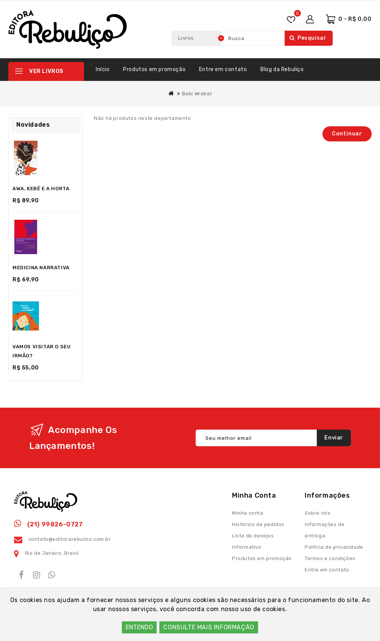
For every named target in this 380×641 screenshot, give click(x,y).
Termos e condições (330, 558)
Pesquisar (308, 38)
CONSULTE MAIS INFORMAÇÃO (208, 627)
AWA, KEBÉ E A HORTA (40, 188)
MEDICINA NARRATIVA (41, 267)
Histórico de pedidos (258, 524)
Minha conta (247, 513)
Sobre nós (317, 513)
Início (103, 69)
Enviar (333, 438)
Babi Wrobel (197, 93)
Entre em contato (223, 69)
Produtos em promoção (154, 69)
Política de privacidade (334, 547)
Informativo (247, 547)
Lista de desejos (253, 536)
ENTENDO (139, 627)
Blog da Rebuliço (282, 69)
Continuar (347, 133)
